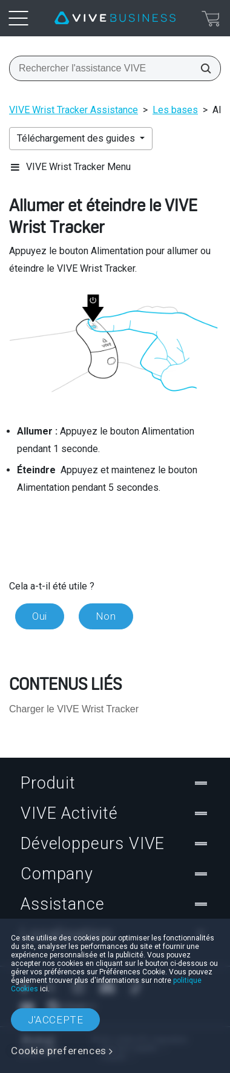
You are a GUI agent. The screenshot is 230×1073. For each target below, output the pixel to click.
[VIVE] (115, 18)
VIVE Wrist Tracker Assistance (73, 110)
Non (106, 616)
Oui (39, 616)
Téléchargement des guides (77, 138)
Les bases (175, 110)
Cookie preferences (59, 1051)
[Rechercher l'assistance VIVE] (202, 68)
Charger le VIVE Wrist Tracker (74, 709)
